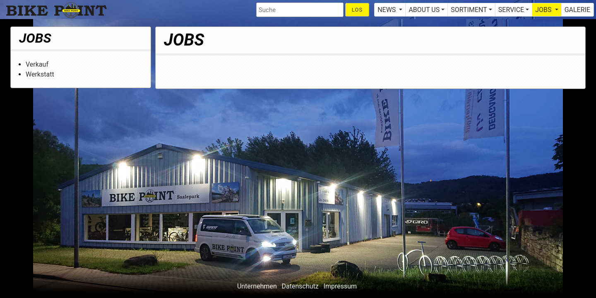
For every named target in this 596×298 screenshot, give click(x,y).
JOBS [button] (544, 10)
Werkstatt (40, 74)
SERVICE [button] (511, 10)
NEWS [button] (387, 10)
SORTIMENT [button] (469, 10)
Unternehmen (257, 286)
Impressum (340, 286)
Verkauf (37, 64)
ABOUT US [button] (424, 10)
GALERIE (577, 10)
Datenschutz (300, 286)
